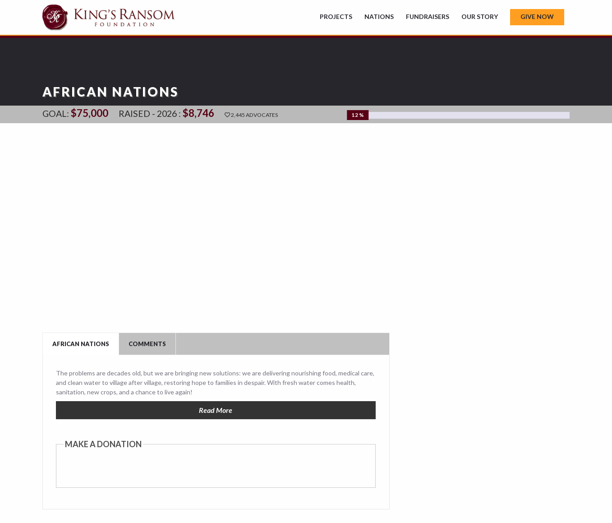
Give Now (537, 16)
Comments (147, 343)
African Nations (80, 343)
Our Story (479, 16)
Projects (336, 16)
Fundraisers (427, 16)
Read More (215, 410)
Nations (379, 16)
